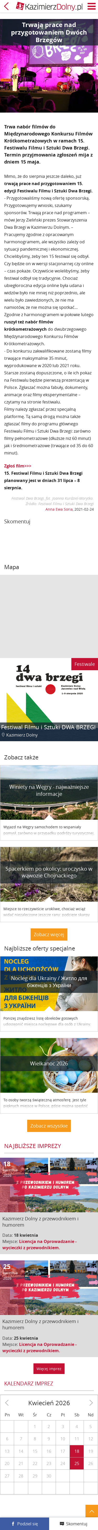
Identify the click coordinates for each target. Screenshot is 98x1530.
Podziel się (27, 1524)
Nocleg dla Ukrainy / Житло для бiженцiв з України (49, 982)
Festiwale (84, 664)
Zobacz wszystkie (49, 1126)
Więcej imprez (49, 1368)
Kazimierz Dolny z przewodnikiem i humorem (40, 1221)
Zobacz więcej (49, 934)
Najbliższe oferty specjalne (39, 948)
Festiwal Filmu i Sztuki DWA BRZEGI (48, 727)
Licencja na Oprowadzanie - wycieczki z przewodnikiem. (39, 1245)
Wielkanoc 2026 (49, 1063)
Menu (91, 6)
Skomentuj (76, 1524)
